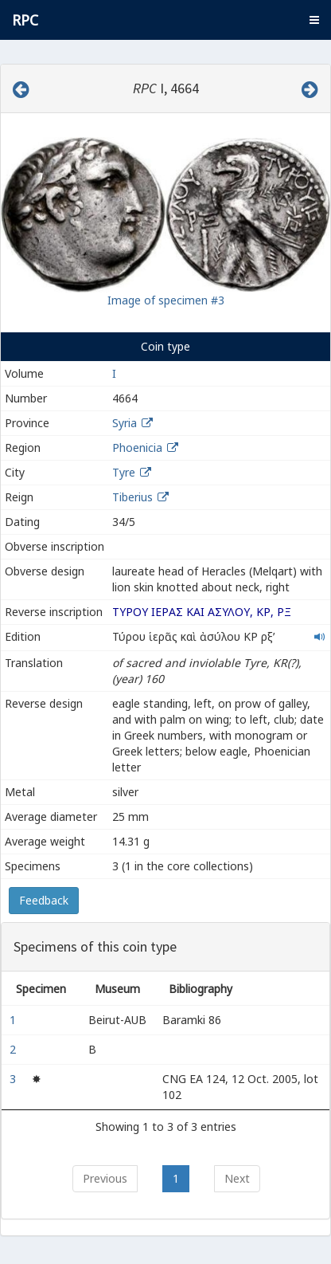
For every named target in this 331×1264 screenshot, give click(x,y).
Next (237, 1178)
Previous (105, 1178)
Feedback (43, 900)
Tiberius (132, 496)
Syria (124, 422)
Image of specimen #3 (165, 300)
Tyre (123, 472)
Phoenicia (137, 447)
